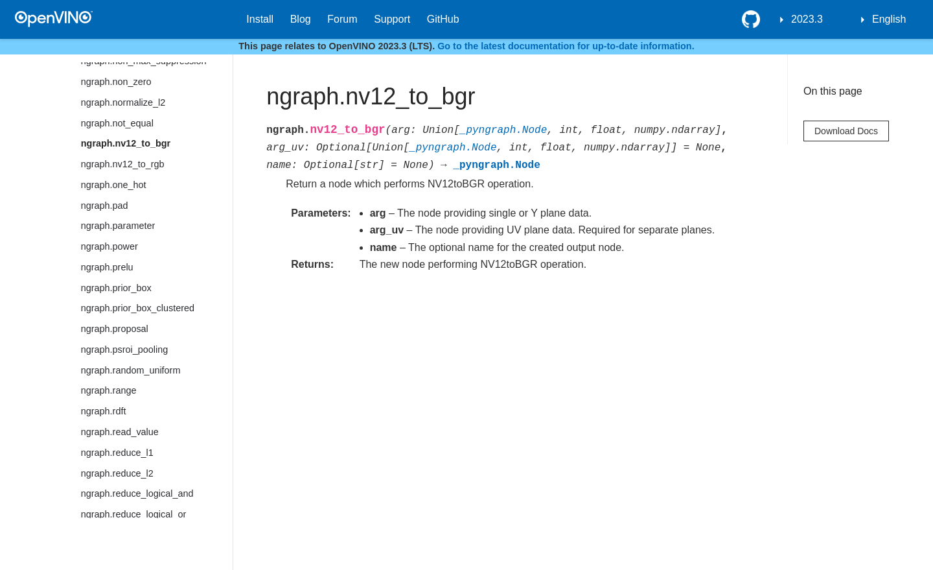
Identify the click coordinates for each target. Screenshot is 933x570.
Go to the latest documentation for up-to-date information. (566, 46)
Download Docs (846, 131)
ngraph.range (109, 390)
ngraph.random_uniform (131, 370)
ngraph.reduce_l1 (117, 452)
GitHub (443, 19)
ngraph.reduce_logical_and (137, 493)
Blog (300, 19)
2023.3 (807, 19)
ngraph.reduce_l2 (117, 473)
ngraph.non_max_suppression (144, 61)
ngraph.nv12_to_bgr (125, 143)
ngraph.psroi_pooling (124, 349)
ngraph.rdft (103, 411)
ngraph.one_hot (113, 185)
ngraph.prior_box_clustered (137, 308)
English (889, 19)
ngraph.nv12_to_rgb (123, 164)
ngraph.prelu (107, 267)
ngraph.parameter (118, 225)
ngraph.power (109, 246)
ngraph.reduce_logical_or (133, 514)
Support (392, 19)
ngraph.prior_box (116, 288)
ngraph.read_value (120, 432)
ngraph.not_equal (117, 123)
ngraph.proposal (114, 329)
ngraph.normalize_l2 (123, 102)
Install (259, 19)
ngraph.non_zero (116, 82)
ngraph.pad (104, 205)
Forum (342, 19)
